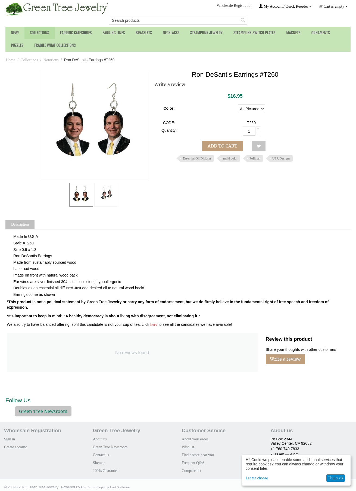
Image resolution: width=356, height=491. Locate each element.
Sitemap (99, 463)
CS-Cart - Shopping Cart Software (105, 487)
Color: (168, 108)
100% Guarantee (105, 471)
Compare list (191, 471)
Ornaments (320, 32)
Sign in (9, 439)
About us (100, 439)
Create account (15, 447)
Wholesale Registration (234, 6)
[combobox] (178, 20)
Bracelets (144, 32)
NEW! (15, 32)
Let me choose (257, 478)
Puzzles (17, 45)
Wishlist (188, 447)
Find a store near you (198, 455)
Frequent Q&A (193, 463)
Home (10, 60)
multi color (230, 158)
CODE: (169, 123)
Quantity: (169, 130)
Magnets (293, 32)
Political (254, 158)
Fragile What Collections (55, 45)
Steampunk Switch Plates (254, 32)
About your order (195, 439)
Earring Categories (76, 32)
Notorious (51, 60)
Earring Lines (113, 32)
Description (20, 224)
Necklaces (171, 32)
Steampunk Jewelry (206, 32)
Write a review (169, 84)
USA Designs (281, 158)
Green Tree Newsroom (43, 411)
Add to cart (222, 146)
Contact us (101, 455)
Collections (39, 32)
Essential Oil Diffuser (197, 158)
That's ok (335, 478)
